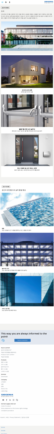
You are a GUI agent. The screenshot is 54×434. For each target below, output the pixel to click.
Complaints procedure (7, 410)
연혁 (2, 386)
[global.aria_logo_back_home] (49, 2)
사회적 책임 (4, 391)
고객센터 (3, 382)
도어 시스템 (4, 364)
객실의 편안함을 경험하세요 (8, 352)
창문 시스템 (4, 362)
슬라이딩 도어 (5, 366)
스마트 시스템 (5, 371)
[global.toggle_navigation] (2, 2)
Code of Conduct (6, 406)
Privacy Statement (15, 417)
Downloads (4, 376)
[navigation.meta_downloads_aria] (9, 2)
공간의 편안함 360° (6, 350)
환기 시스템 (4, 369)
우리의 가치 (4, 388)
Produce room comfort (7, 354)
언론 (2, 384)
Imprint (2, 417)
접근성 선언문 (25, 417)
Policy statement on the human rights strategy (14, 408)
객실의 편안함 (5, 357)
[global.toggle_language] (6, 2)
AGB (7, 417)
